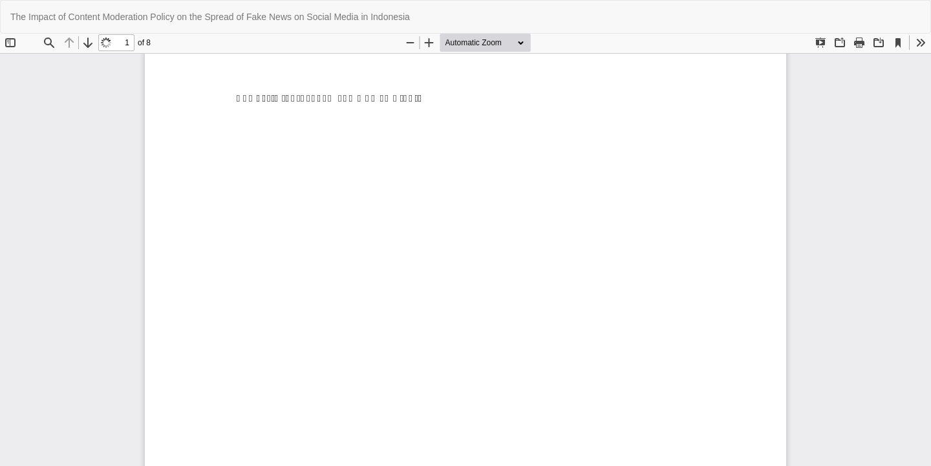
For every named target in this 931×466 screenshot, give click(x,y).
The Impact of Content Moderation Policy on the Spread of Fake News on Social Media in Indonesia (210, 17)
